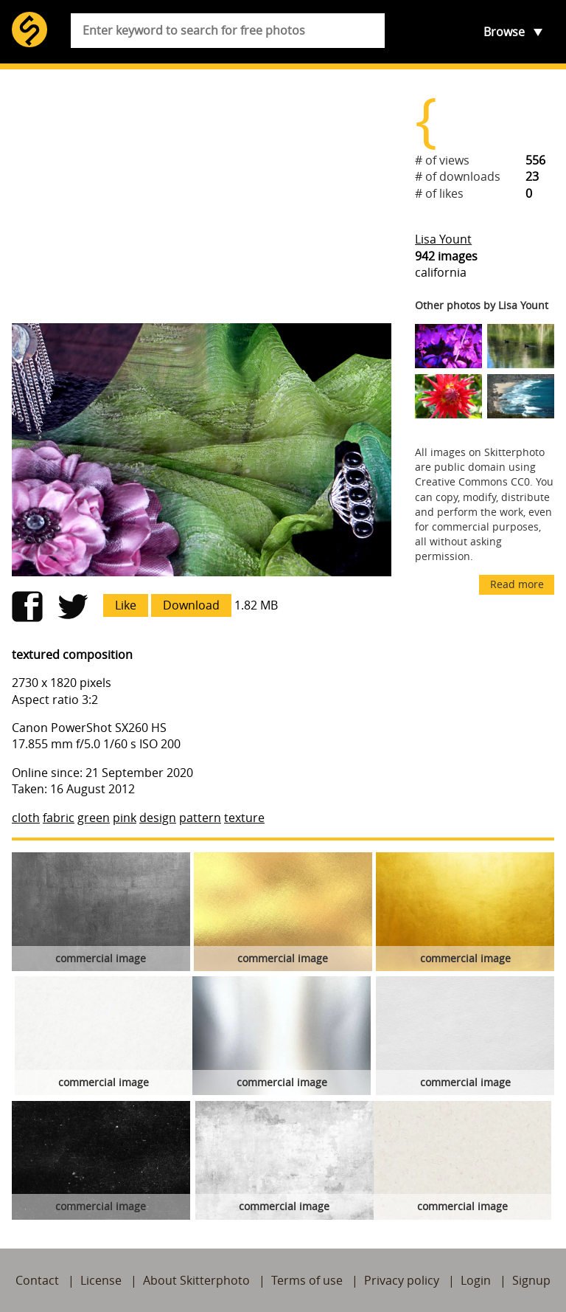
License (101, 1280)
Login (476, 1280)
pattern (200, 817)
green (93, 817)
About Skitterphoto (196, 1280)
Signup (531, 1280)
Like (125, 605)
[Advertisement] (201, 196)
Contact (37, 1280)
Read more (517, 584)
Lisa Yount (443, 239)
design (157, 817)
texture (244, 817)
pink (124, 817)
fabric (58, 817)
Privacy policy (401, 1280)
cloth (26, 817)
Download (191, 605)
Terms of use (307, 1280)
